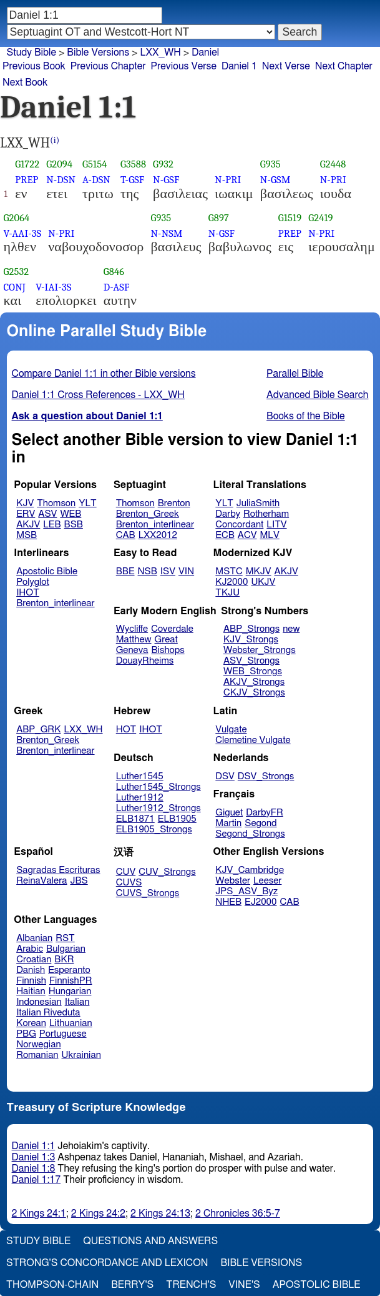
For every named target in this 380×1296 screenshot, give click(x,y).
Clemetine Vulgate (252, 740)
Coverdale (172, 629)
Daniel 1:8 (34, 1169)
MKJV (258, 571)
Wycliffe (132, 629)
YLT (87, 503)
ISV (167, 571)
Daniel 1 (239, 66)
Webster (232, 880)
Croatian (33, 959)
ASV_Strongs (251, 660)
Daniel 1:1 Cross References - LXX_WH (98, 395)
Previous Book (34, 66)
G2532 (16, 271)
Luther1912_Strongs (158, 808)
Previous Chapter (108, 66)
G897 (218, 218)
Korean (31, 1023)
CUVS (129, 882)
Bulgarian (65, 949)
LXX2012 (158, 535)
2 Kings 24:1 (39, 1214)
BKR (64, 959)
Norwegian (38, 1044)
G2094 (59, 164)
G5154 (94, 164)
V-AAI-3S (23, 233)
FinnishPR (70, 980)
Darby (227, 514)
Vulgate (230, 729)
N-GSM (275, 180)
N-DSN (61, 180)
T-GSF (132, 180)
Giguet (229, 812)
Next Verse (286, 66)
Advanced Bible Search (317, 395)
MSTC (228, 571)
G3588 (133, 164)
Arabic (29, 949)
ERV (25, 514)
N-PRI (228, 180)
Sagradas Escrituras (58, 870)
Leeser (267, 880)
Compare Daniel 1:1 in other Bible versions (104, 374)
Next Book (24, 82)
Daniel (205, 52)
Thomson (56, 503)
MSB (26, 535)
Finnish (31, 980)
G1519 (289, 218)
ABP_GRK (38, 729)
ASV (47, 514)
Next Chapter (344, 66)
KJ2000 (231, 582)
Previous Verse (184, 66)
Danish (30, 970)
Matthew (134, 639)
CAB (125, 535)
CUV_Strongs (167, 872)
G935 (270, 164)
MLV (269, 535)
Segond (260, 823)
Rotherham (266, 514)
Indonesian (39, 1002)
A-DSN (96, 180)
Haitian (31, 991)
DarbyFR (264, 812)
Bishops (167, 650)
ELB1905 (177, 819)
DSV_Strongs (266, 776)
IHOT (27, 592)
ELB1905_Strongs (154, 829)
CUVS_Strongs (148, 893)
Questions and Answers (150, 1241)
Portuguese (63, 1034)
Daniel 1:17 (36, 1180)
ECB (224, 535)
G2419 (320, 218)
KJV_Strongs (250, 639)
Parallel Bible (294, 374)
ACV (247, 535)
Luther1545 (139, 776)
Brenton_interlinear (155, 524)
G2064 (17, 218)
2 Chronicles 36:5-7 (237, 1214)
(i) (54, 140)
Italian (77, 1002)
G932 (163, 164)
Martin (228, 823)
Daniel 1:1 (34, 1146)
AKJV (28, 524)
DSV (225, 776)
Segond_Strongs (250, 834)
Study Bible (31, 52)
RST (65, 938)
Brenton (174, 503)
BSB (73, 524)
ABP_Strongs (251, 629)
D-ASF (117, 287)
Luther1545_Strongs (158, 787)
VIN (186, 571)
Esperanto (69, 970)
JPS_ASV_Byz (246, 891)
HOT (126, 729)
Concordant (239, 524)
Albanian (34, 938)
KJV (25, 503)
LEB (52, 524)
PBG (26, 1034)
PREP (26, 180)
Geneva (132, 650)
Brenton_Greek (147, 514)
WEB (70, 514)
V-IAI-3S (53, 287)
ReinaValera (41, 880)
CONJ (15, 287)
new (291, 629)
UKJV (263, 582)
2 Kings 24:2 (98, 1214)
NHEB (228, 902)
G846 (114, 271)
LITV (276, 524)
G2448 (333, 164)
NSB (147, 571)
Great (166, 639)
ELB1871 (135, 819)
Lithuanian (70, 1023)
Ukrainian (81, 1055)
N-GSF (166, 180)
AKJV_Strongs (254, 682)
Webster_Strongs (259, 650)
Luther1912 (139, 797)
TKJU (227, 592)
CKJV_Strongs (254, 692)
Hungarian (70, 991)
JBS (78, 880)
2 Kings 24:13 (160, 1214)
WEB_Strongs (252, 671)
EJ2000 (260, 902)
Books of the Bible (305, 416)
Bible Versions (98, 52)
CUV (126, 872)
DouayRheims (145, 660)
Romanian (37, 1055)
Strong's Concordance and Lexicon (107, 1263)
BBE (125, 571)
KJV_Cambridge (249, 870)
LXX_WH (83, 729)
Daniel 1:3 (34, 1157)
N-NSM (166, 233)
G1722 (27, 164)
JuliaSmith (258, 503)
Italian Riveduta (48, 1012)
